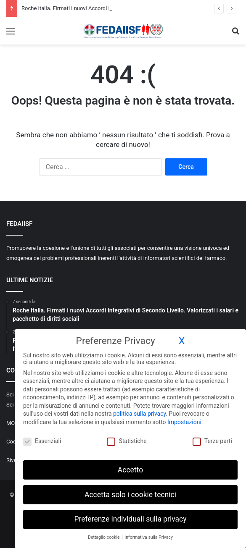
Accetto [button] (130, 469)
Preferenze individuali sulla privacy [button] (130, 518)
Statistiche (126, 440)
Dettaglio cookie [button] (104, 537)
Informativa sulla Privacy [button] (148, 537)
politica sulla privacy (139, 413)
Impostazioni (184, 421)
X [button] (182, 340)
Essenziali (42, 440)
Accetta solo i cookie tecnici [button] (130, 494)
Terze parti (212, 440)
